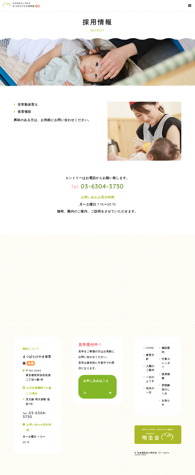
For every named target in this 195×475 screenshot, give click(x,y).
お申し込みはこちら (96, 386)
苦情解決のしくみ (166, 389)
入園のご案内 (150, 367)
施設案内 (166, 349)
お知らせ (166, 402)
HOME (150, 347)
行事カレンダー (166, 363)
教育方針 (150, 356)
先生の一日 (150, 389)
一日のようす (150, 378)
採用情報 (166, 375)
